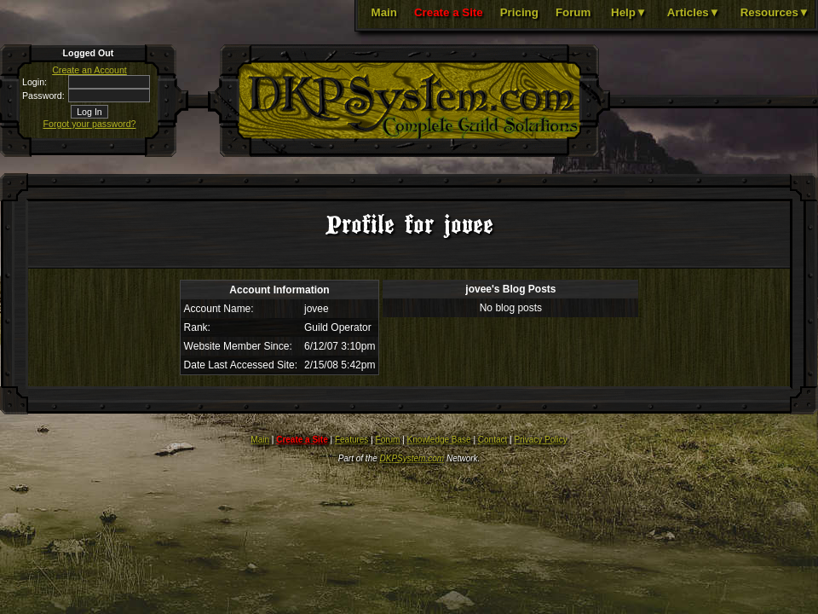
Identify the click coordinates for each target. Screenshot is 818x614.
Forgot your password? (89, 124)
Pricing (519, 12)
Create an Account (89, 70)
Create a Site (448, 12)
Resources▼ (774, 12)
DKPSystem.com (412, 458)
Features (351, 439)
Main (384, 12)
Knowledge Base (439, 439)
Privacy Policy (540, 439)
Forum (573, 12)
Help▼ (629, 12)
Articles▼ (693, 12)
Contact (492, 439)
